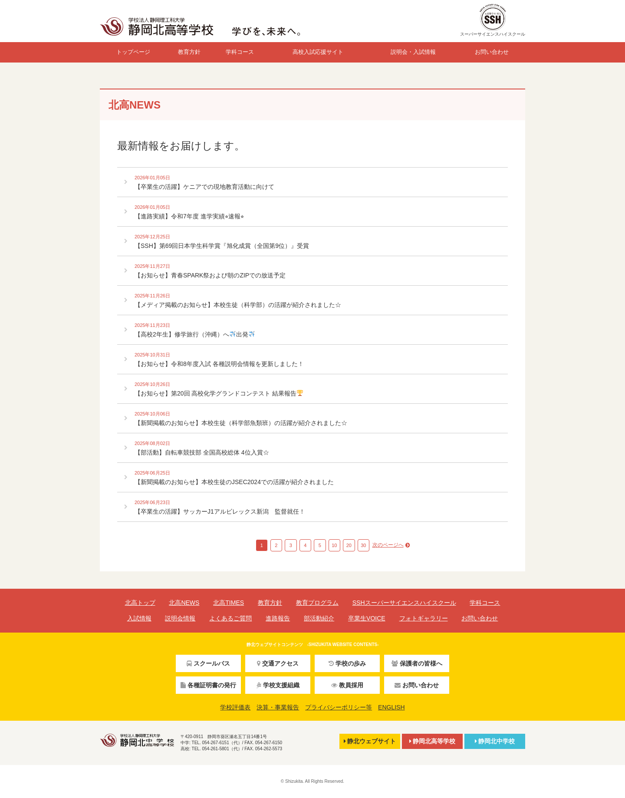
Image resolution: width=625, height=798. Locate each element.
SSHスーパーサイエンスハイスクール (404, 602)
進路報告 (278, 618)
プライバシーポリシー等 (338, 707)
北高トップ (140, 602)
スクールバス (208, 663)
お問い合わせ (492, 52)
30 (363, 545)
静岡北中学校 (495, 741)
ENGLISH (391, 707)
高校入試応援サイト (318, 52)
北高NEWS (184, 602)
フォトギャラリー (423, 618)
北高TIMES (228, 602)
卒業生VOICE (366, 618)
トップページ (133, 52)
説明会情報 (180, 618)
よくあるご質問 (230, 618)
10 (334, 545)
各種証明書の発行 (208, 685)
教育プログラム (317, 602)
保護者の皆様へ (416, 663)
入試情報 (139, 618)
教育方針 (189, 52)
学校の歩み (347, 663)
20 (349, 545)
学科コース (240, 52)
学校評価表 (235, 707)
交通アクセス (278, 663)
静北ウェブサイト (370, 741)
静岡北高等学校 (432, 741)
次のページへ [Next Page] (388, 545)
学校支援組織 (278, 685)
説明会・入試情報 (413, 52)
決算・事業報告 (278, 707)
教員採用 (347, 685)
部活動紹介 (319, 618)
